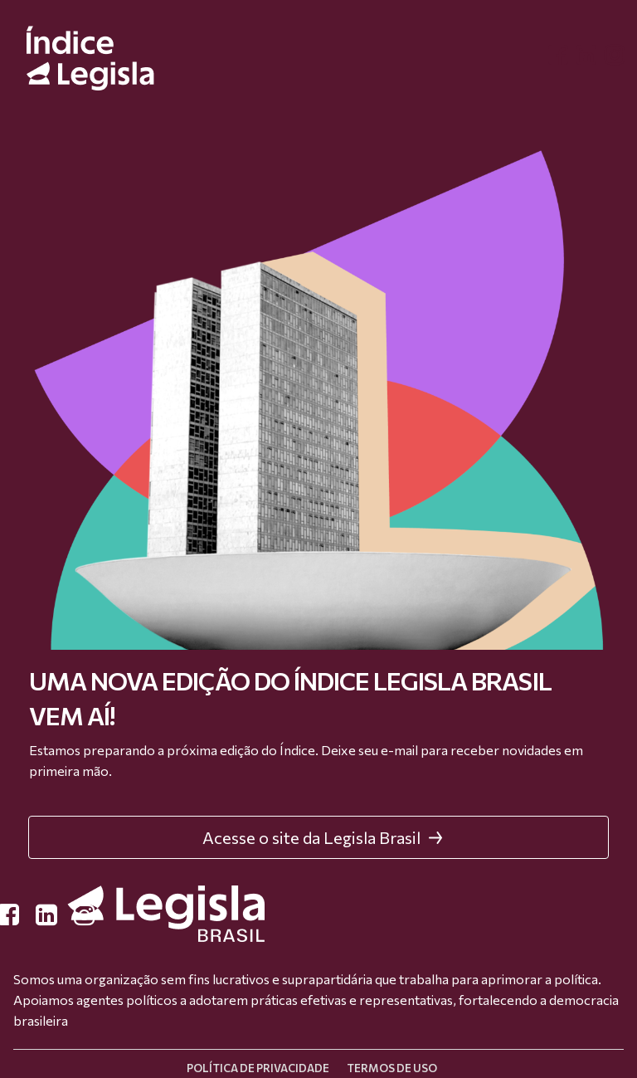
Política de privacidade (258, 1068)
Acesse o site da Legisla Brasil (322, 837)
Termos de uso (392, 1068)
